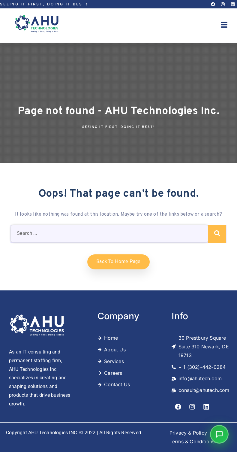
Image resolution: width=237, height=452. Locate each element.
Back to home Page (118, 262)
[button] (224, 25)
